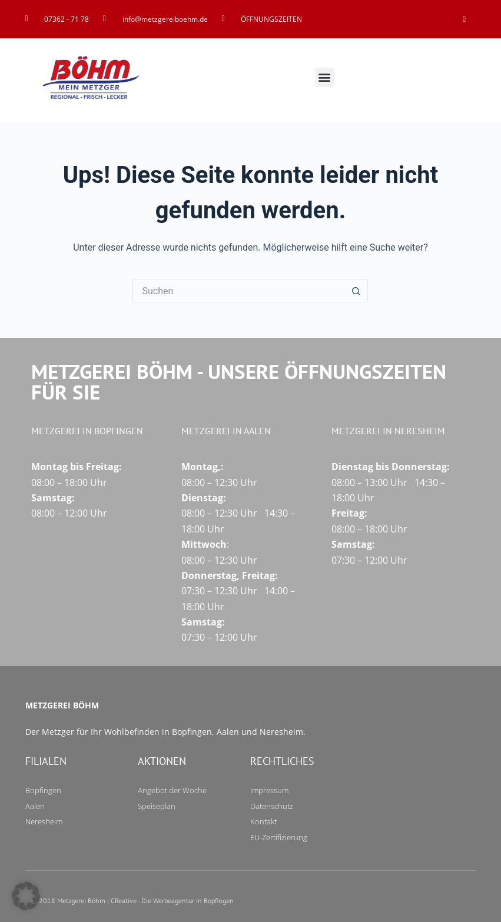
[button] (324, 77)
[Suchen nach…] (238, 290)
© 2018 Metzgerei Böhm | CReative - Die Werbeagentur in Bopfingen (132, 900)
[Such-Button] (356, 290)
